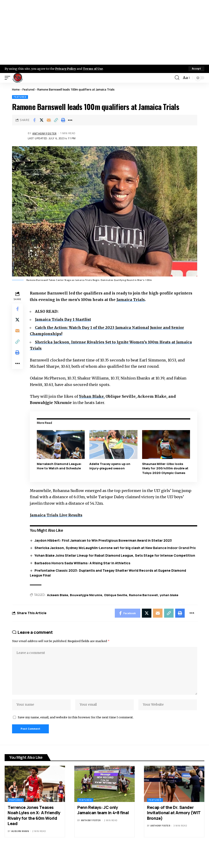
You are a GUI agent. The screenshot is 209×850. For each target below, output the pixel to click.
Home (16, 89)
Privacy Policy (66, 68)
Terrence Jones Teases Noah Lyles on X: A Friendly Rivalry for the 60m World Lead (34, 816)
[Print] (63, 120)
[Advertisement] (104, 32)
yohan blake (169, 595)
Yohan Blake (91, 396)
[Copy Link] (56, 120)
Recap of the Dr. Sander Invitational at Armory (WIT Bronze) (174, 814)
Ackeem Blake (57, 595)
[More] (70, 120)
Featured (28, 89)
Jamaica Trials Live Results (57, 515)
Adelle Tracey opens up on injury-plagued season (110, 466)
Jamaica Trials (131, 299)
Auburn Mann (20, 832)
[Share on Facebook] (34, 120)
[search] (177, 78)
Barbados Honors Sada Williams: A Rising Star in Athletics (82, 563)
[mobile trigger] (8, 78)
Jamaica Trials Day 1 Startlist (63, 319)
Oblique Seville (115, 595)
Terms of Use (94, 68)
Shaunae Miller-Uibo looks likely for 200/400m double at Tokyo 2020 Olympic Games (165, 468)
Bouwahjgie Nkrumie (86, 595)
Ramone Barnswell (143, 595)
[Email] (48, 120)
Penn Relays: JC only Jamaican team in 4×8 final (103, 811)
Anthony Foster (44, 133)
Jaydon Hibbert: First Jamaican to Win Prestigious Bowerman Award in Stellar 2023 (103, 540)
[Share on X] (41, 120)
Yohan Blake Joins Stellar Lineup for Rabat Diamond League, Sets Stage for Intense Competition (114, 555)
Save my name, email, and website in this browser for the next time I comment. (76, 718)
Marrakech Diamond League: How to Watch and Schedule (59, 466)
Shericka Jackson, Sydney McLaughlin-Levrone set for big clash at (115, 548)
